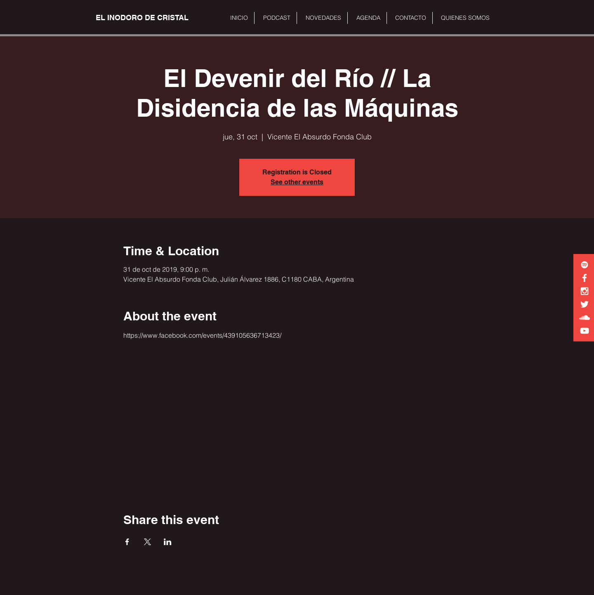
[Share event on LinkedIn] (168, 542)
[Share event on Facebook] (127, 542)
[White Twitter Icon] (584, 304)
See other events (297, 182)
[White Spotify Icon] (584, 264)
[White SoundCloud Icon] (584, 317)
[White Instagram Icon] (584, 291)
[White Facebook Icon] (584, 278)
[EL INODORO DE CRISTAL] (142, 17)
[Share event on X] (147, 542)
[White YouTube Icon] (584, 330)
